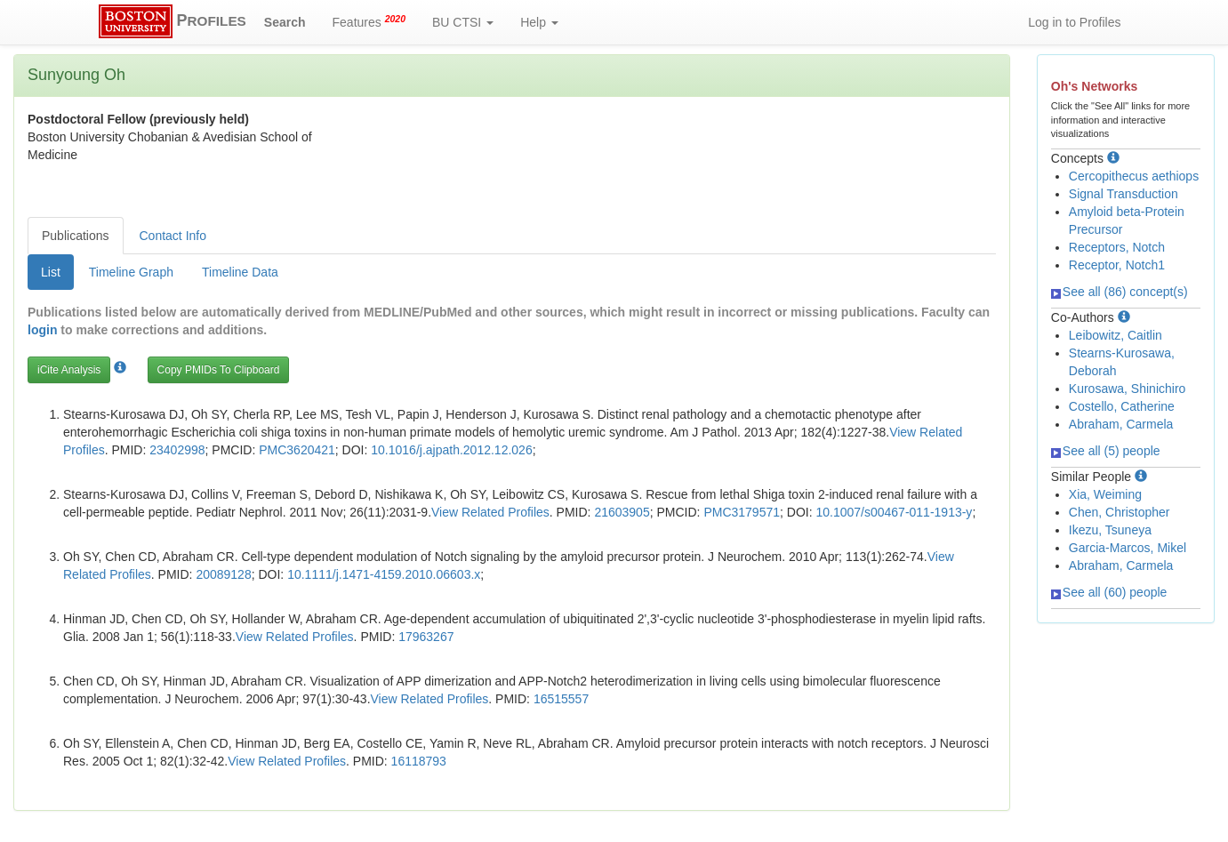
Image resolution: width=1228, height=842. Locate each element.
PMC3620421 (297, 450)
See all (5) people (1105, 451)
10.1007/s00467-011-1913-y (893, 512)
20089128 (223, 574)
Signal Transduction (1123, 194)
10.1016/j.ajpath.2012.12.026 (451, 450)
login (42, 330)
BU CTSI (463, 22)
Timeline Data (240, 272)
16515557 (561, 699)
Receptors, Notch (1117, 247)
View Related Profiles (490, 512)
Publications (75, 236)
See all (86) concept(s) (1119, 292)
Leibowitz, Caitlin (1115, 335)
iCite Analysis (68, 370)
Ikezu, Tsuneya (1110, 530)
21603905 (621, 512)
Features (369, 21)
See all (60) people (1109, 592)
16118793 (418, 761)
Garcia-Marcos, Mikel (1127, 548)
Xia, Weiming (1105, 494)
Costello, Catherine (1122, 406)
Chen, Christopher (1119, 512)
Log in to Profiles (1074, 22)
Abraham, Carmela (1121, 424)
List (50, 272)
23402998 (177, 450)
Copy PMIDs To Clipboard (218, 370)
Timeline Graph (131, 272)
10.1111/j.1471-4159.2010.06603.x (383, 574)
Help (539, 22)
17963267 (425, 636)
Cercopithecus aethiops (1134, 176)
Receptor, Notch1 (1117, 265)
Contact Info (173, 236)
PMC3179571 (741, 512)
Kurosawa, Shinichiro (1127, 388)
